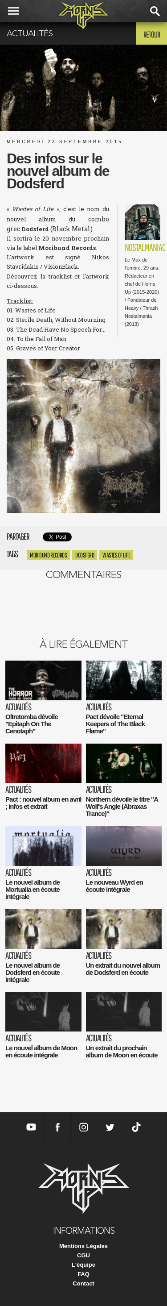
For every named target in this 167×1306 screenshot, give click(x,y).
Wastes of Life (116, 555)
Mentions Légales (83, 1246)
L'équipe (83, 1264)
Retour (151, 34)
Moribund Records (48, 555)
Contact (83, 1283)
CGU (83, 1255)
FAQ (83, 1274)
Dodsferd (84, 555)
